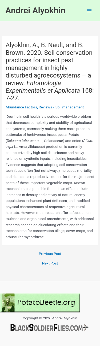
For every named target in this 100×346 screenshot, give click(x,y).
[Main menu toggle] (89, 10)
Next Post (50, 263)
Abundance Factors (21, 107)
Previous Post (50, 254)
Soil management (69, 107)
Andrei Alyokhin (35, 10)
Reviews (45, 107)
